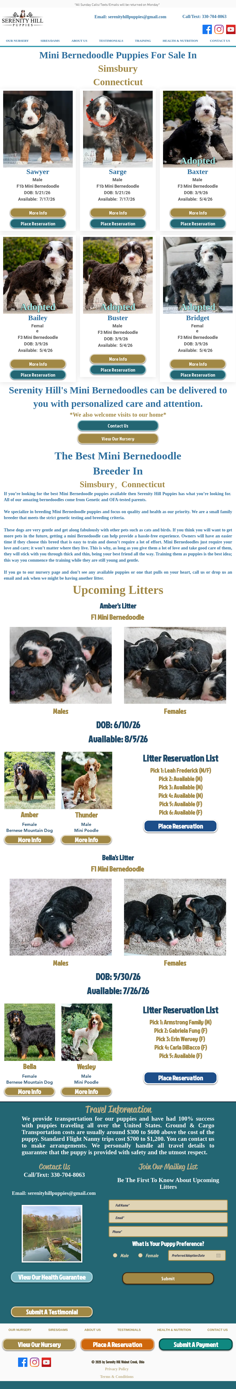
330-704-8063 (68, 1175)
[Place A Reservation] (117, 1344)
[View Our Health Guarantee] (52, 1277)
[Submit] (168, 1278)
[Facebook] (207, 29)
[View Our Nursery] (118, 438)
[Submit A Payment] (196, 1344)
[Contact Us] (118, 425)
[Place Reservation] (38, 223)
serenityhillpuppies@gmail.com (137, 16)
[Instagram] (219, 29)
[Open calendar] (218, 1255)
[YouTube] (231, 29)
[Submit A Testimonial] (52, 1311)
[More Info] (38, 212)
